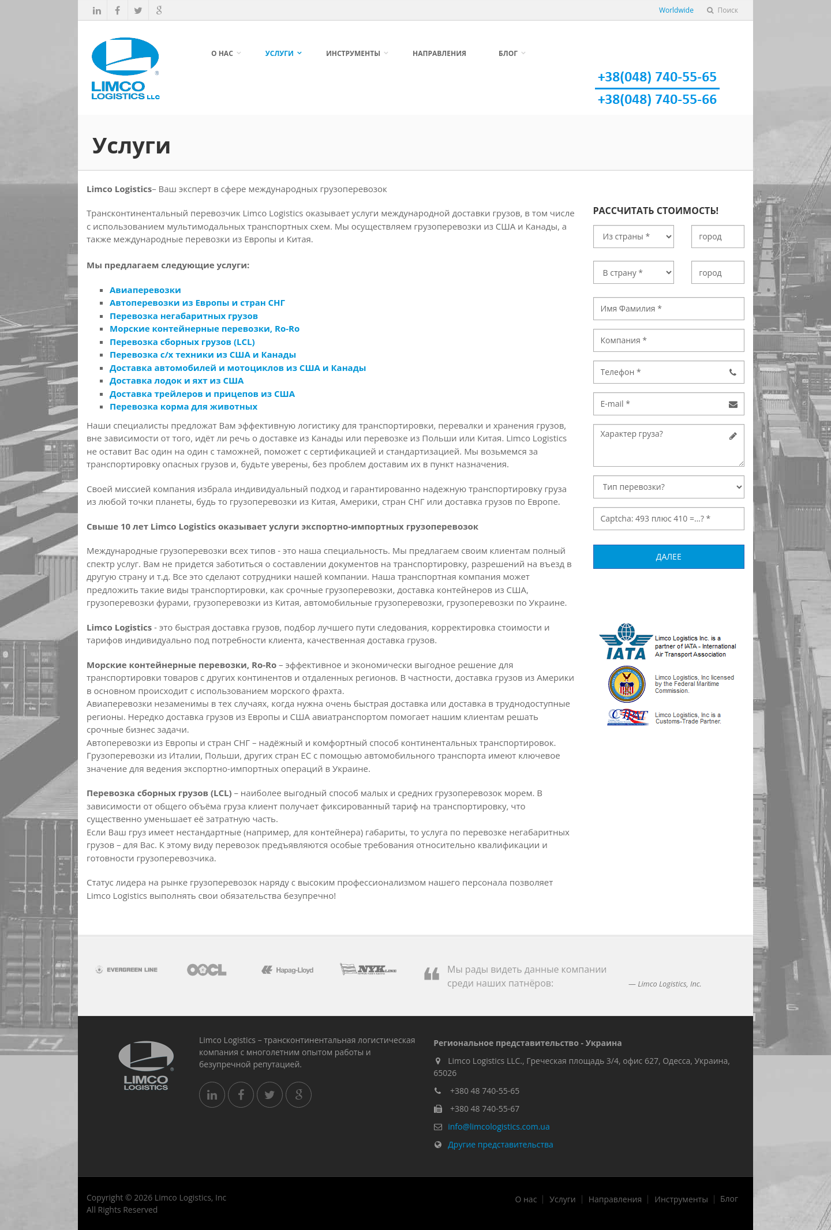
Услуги (279, 53)
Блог (508, 53)
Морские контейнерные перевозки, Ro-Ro (205, 328)
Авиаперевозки (145, 289)
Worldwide (676, 10)
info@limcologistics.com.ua (498, 1126)
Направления (439, 53)
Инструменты (353, 53)
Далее (669, 556)
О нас (222, 53)
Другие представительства (500, 1144)
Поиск (722, 10)
